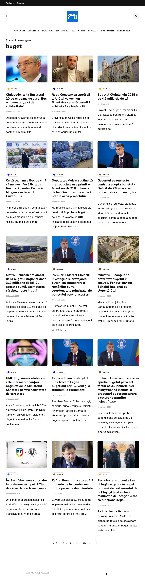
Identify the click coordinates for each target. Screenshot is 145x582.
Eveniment (107, 30)
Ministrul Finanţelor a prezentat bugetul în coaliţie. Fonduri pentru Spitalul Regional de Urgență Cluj (115, 283)
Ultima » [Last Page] (86, 543)
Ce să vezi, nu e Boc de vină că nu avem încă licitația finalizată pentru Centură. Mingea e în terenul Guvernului (26, 188)
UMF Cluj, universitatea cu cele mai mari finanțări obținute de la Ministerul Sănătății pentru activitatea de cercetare (26, 386)
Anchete (33, 30)
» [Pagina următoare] (77, 543)
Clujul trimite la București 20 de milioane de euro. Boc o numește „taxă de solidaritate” (26, 101)
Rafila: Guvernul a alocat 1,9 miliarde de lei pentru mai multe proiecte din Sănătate (72, 484)
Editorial (62, 30)
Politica (47, 30)
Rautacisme (78, 30)
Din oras (19, 30)
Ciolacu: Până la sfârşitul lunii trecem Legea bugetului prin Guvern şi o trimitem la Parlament (71, 384)
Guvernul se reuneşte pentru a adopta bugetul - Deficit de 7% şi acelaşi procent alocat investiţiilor (117, 186)
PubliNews (124, 30)
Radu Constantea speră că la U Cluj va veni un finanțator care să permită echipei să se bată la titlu (71, 101)
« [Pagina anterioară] (53, 543)
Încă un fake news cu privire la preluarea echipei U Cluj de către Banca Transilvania (26, 484)
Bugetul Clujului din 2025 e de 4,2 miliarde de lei (118, 97)
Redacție (10, 3)
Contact (20, 3)
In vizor (93, 30)
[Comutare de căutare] (136, 16)
